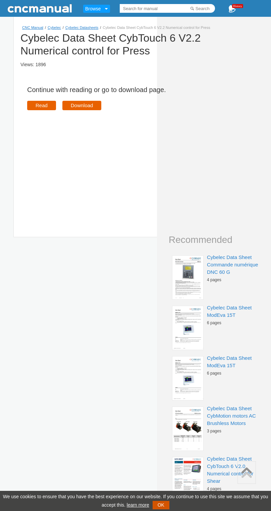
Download (82, 105)
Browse (93, 8)
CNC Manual (32, 28)
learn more (138, 505)
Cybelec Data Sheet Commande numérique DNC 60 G (232, 264)
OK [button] (161, 505)
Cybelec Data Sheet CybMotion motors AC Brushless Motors (231, 416)
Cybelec (54, 28)
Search (203, 8)
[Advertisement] (83, 164)
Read (42, 105)
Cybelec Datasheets (81, 28)
